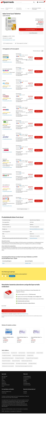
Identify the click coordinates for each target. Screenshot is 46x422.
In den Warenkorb (33, 33)
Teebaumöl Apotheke (16, 360)
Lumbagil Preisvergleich (6, 355)
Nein (7, 275)
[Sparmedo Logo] (7, 2)
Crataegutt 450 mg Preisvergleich (32, 358)
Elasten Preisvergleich (31, 352)
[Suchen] (34, 2)
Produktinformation (8, 43)
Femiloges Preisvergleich (19, 358)
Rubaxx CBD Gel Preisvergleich (7, 358)
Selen (3, 263)
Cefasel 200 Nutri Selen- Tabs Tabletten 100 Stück (36, 337)
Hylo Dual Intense (22, 352)
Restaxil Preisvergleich (6, 360)
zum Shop (38, 58)
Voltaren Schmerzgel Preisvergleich (19, 355)
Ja (3, 275)
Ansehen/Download (33, 238)
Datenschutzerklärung (24, 313)
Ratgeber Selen (28, 263)
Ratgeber (25, 380)
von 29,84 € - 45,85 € (9, 36)
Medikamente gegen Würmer (27, 360)
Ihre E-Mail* (4, 305)
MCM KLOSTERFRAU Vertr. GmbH (9, 39)
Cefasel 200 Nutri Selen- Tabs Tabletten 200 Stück (22, 337)
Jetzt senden (12, 275)
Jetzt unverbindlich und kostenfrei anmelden (13, 310)
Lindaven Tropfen (40, 352)
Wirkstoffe (25, 381)
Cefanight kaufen (30, 355)
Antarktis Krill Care (5, 352)
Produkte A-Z (25, 379)
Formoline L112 (14, 352)
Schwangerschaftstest (32, 363)
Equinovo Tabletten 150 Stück (8, 337)
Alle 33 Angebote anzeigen (23, 208)
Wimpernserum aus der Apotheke (8, 363)
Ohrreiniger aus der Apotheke (21, 363)
